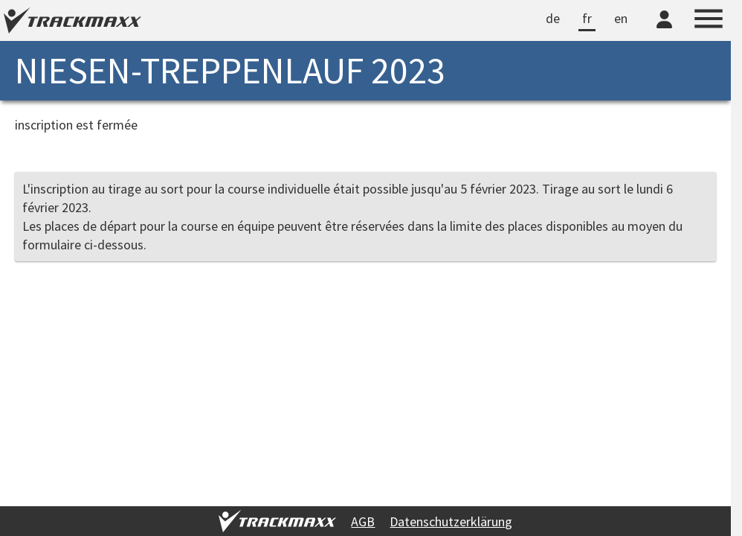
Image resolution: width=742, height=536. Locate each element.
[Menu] (708, 21)
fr (587, 18)
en (621, 18)
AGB (363, 521)
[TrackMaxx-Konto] (664, 30)
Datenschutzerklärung (451, 521)
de (553, 18)
